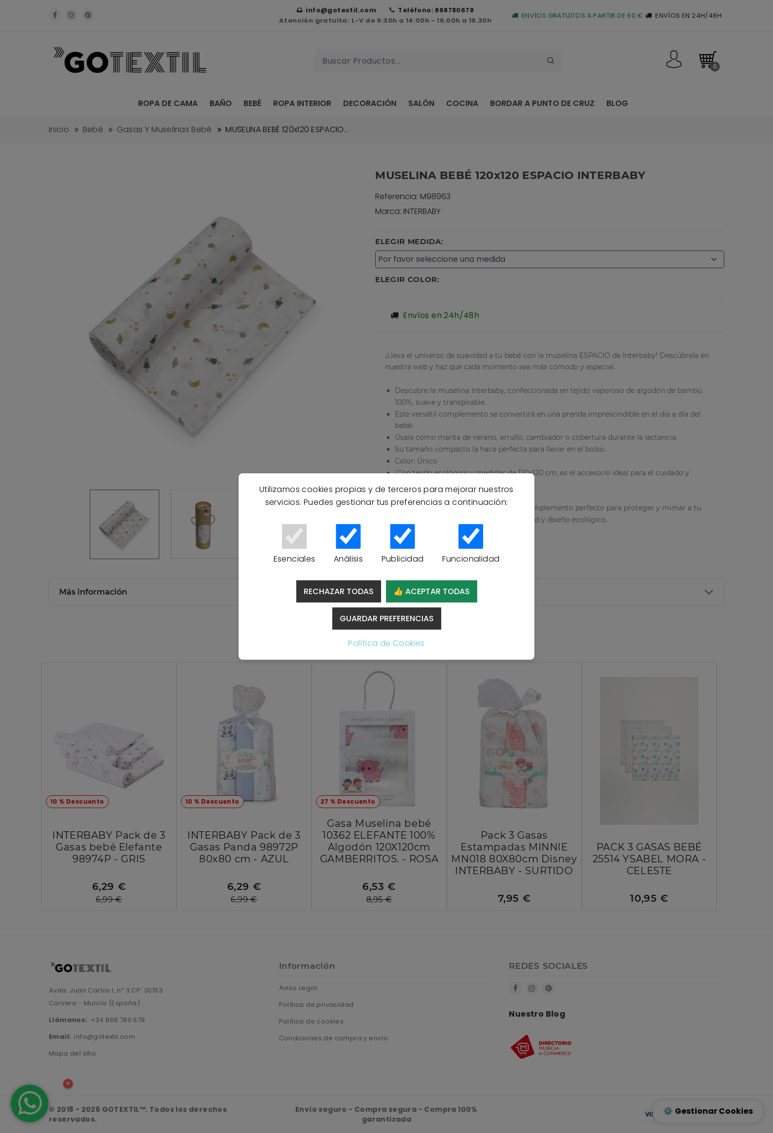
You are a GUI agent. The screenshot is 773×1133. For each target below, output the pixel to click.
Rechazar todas (339, 591)
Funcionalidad (471, 544)
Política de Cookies (386, 643)
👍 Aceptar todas (431, 591)
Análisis (348, 544)
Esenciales (294, 544)
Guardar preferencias (387, 618)
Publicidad (402, 544)
